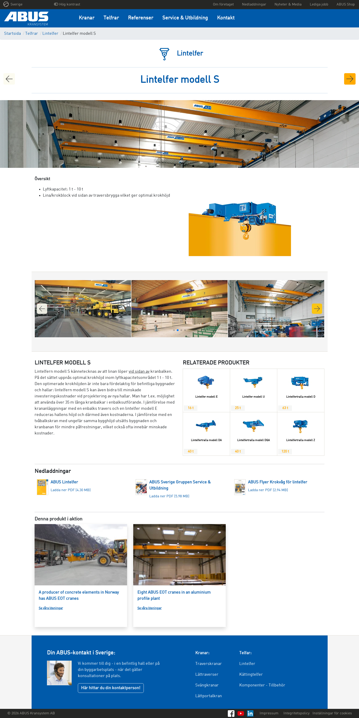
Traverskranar (208, 664)
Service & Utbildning (185, 18)
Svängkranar (207, 685)
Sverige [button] (13, 4)
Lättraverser (206, 674)
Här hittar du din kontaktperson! (110, 688)
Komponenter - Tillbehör (262, 685)
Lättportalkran (208, 696)
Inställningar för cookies (332, 713)
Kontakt (225, 18)
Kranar (86, 18)
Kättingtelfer (251, 674)
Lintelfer (50, 34)
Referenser (140, 18)
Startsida (12, 34)
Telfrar (111, 18)
